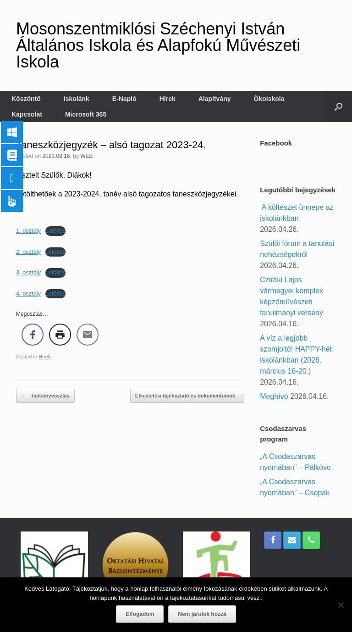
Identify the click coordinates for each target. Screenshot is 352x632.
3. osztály (28, 272)
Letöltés (55, 230)
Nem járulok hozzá (202, 614)
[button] (338, 106)
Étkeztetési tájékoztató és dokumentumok (190, 396)
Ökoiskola (269, 98)
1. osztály (28, 230)
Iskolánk (76, 98)
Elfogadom (140, 614)
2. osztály (28, 251)
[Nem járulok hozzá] (340, 605)
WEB (86, 156)
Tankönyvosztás (45, 396)
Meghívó (274, 396)
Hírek (168, 98)
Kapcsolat (26, 114)
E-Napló (124, 98)
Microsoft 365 (85, 114)
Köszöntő (26, 98)
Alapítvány (214, 98)
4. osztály (28, 293)
